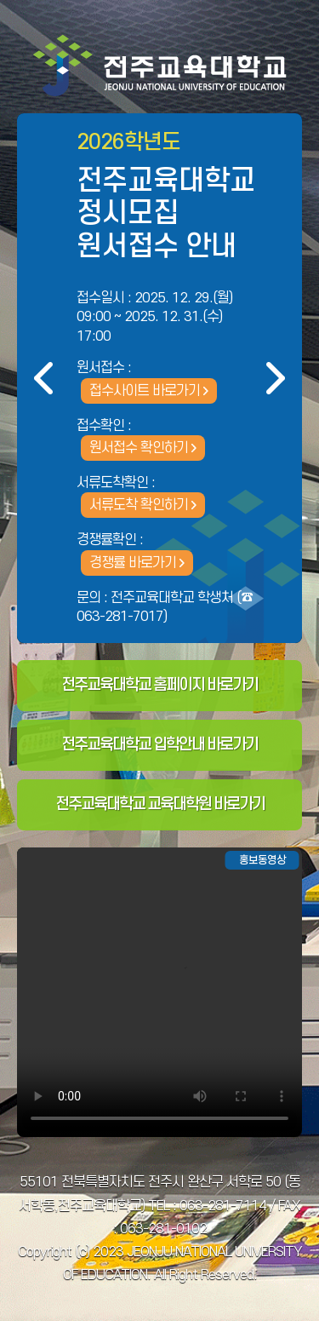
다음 (275, 378)
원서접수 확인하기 (138, 448)
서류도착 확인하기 (138, 505)
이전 (43, 378)
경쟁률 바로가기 (132, 563)
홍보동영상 (262, 860)
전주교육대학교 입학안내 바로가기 (159, 745)
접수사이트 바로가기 (144, 391)
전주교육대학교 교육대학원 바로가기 (160, 804)
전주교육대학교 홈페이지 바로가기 (159, 685)
